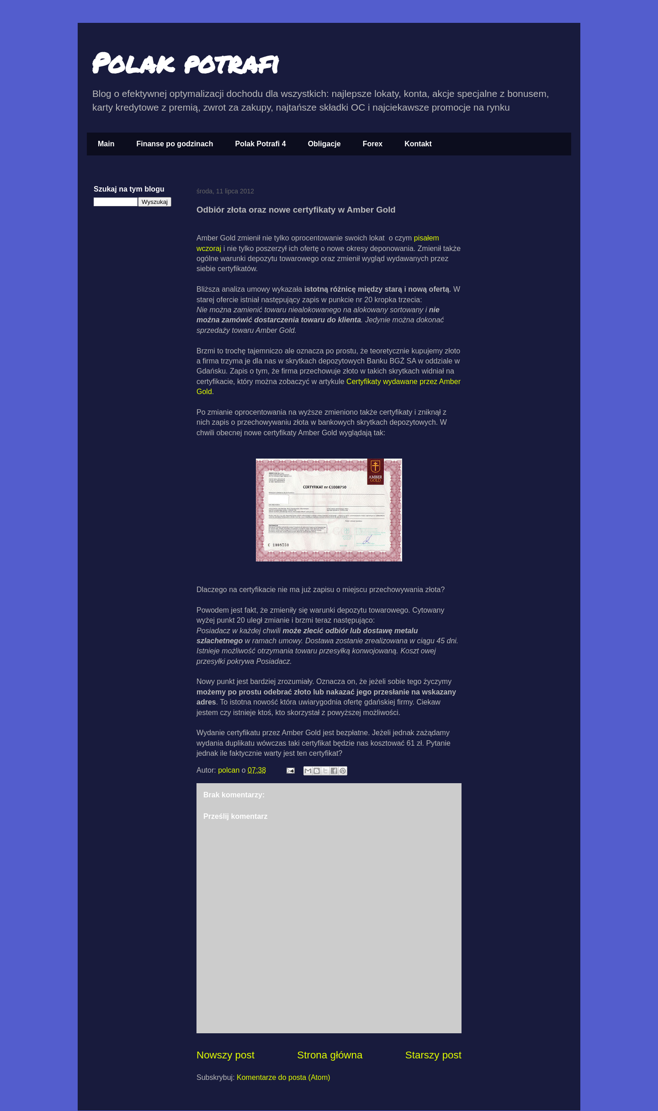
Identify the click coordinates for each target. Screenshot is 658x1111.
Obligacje (324, 144)
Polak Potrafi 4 (260, 144)
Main (106, 144)
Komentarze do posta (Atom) (283, 1077)
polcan (230, 770)
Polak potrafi (185, 62)
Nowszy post (225, 1055)
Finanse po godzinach (174, 144)
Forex (373, 144)
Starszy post (433, 1055)
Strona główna (329, 1055)
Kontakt (418, 144)
